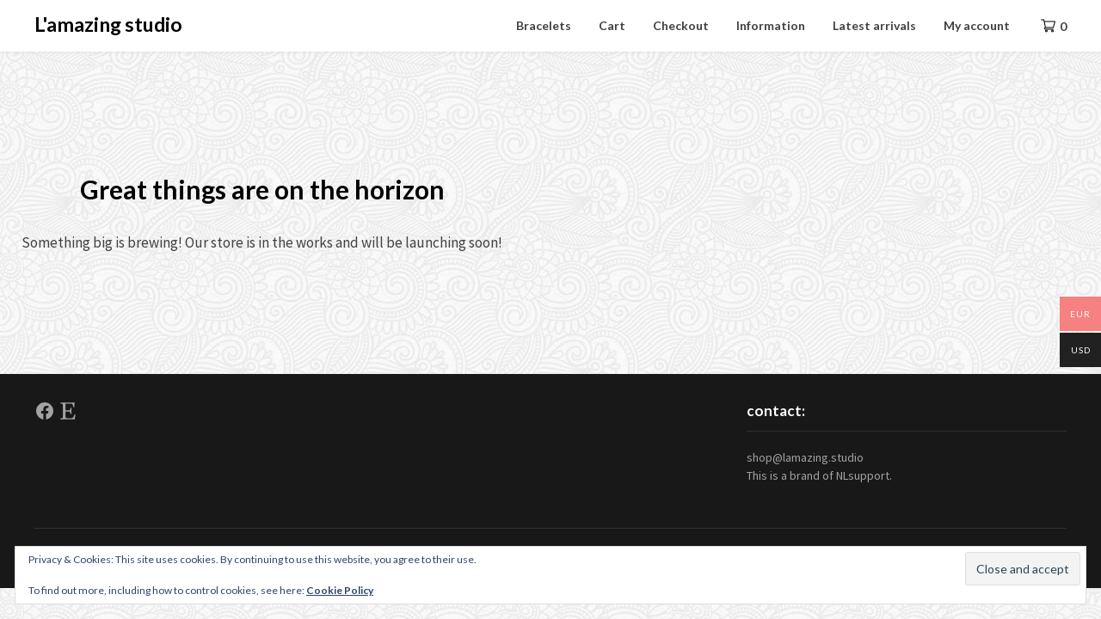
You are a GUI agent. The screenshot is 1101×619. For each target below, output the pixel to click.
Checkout (681, 25)
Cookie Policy (339, 590)
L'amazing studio (108, 24)
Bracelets (543, 25)
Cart (612, 25)
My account (977, 25)
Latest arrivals (874, 25)
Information (770, 25)
